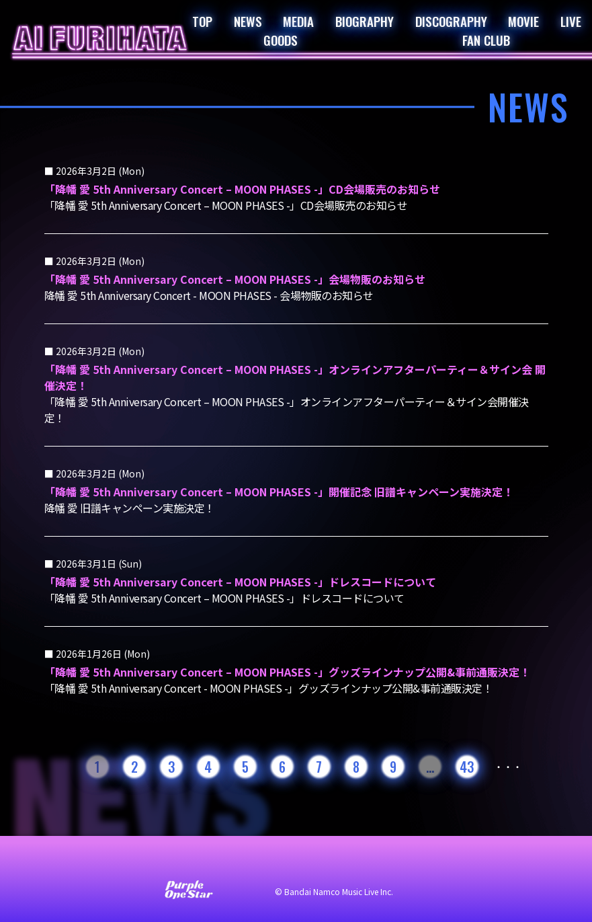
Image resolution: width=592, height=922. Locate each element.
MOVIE (523, 20)
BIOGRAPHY (364, 20)
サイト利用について (205, 863)
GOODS (280, 39)
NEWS (248, 20)
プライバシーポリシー (316, 863)
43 (467, 767)
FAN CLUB (486, 39)
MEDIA (298, 20)
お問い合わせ (114, 863)
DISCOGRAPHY (451, 20)
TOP (202, 20)
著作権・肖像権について (435, 863)
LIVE (570, 20)
